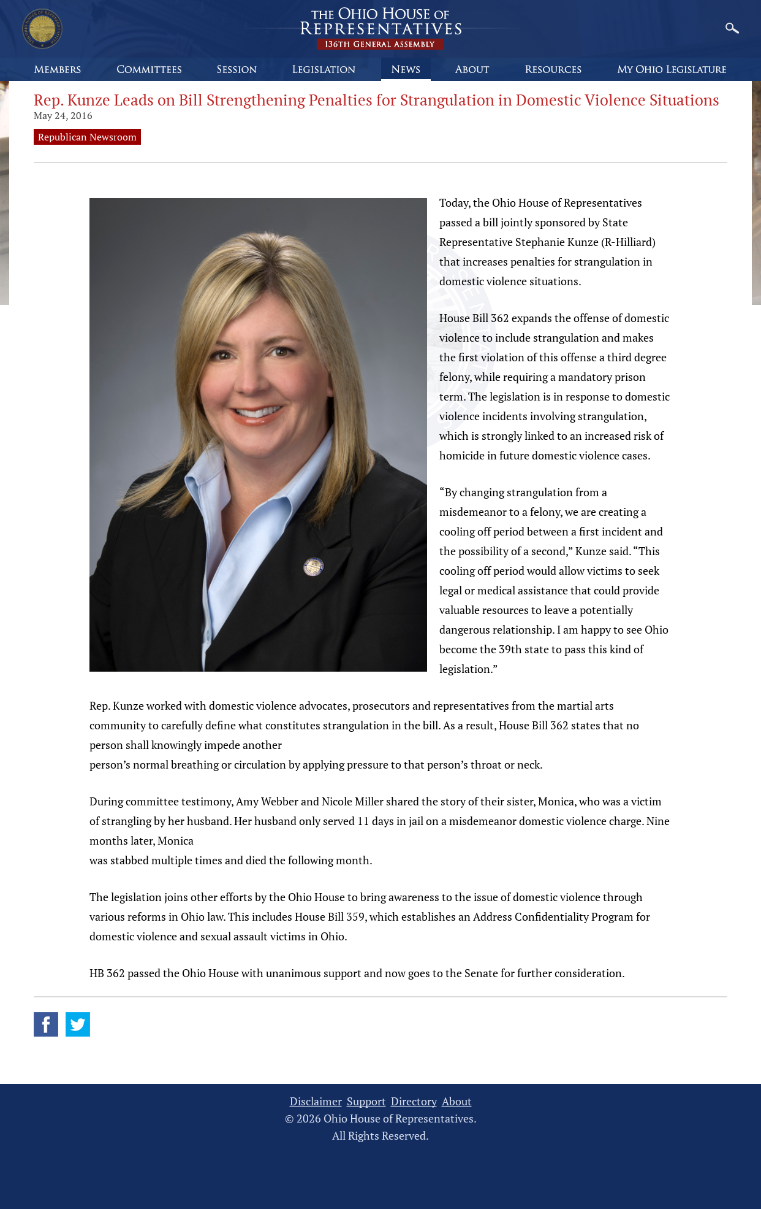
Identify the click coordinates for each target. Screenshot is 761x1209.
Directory (414, 1101)
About (457, 1101)
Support (366, 1101)
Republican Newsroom (87, 137)
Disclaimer (316, 1101)
